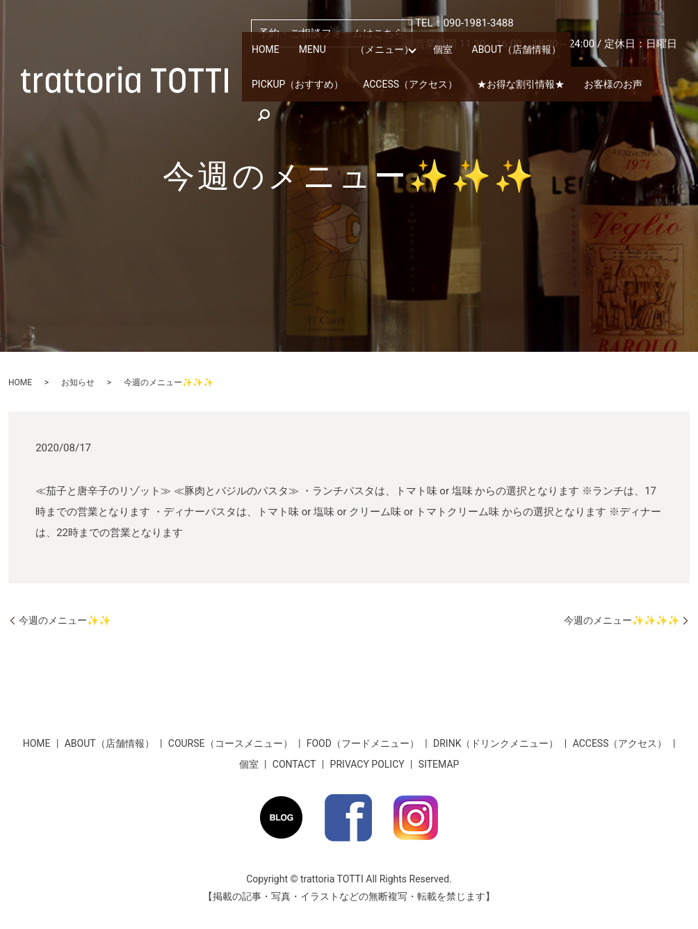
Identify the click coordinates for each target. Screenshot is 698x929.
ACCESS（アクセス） (295, 95)
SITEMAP (439, 764)
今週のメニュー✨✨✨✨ (621, 620)
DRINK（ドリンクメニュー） (495, 743)
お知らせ (78, 382)
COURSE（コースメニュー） (230, 743)
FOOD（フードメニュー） (363, 743)
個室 (428, 64)
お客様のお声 (484, 95)
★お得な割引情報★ (398, 95)
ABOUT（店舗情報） (497, 64)
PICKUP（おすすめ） (601, 64)
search (542, 96)
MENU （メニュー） (348, 64)
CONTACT (294, 764)
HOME (264, 64)
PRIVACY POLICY (367, 764)
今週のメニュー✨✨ (65, 620)
